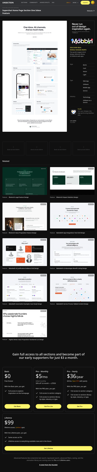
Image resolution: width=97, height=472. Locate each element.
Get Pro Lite (48, 406)
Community (34, 2)
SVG (53, 2)
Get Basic (17, 406)
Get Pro (79, 406)
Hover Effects (45, 2)
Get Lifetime (48, 448)
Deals (68, 2)
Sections (24, 2)
